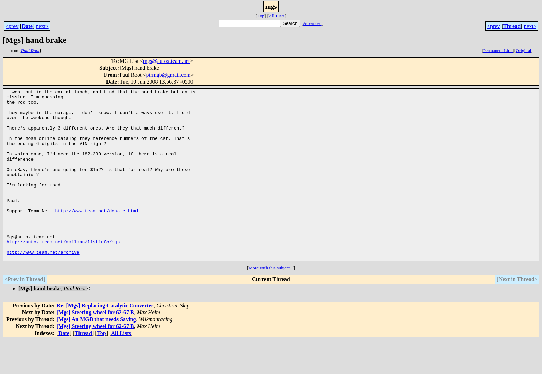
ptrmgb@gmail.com (168, 75)
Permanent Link (498, 50)
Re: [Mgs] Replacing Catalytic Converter (105, 340)
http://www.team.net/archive (43, 285)
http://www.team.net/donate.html (97, 235)
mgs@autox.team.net (166, 61)
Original (523, 50)
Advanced (312, 23)
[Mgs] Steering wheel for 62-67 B (95, 346)
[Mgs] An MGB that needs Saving (96, 353)
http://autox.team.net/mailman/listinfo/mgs (63, 273)
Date (27, 26)
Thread (512, 26)
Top (260, 15)
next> (42, 26)
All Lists (276, 15)
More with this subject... (271, 302)
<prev (12, 26)
